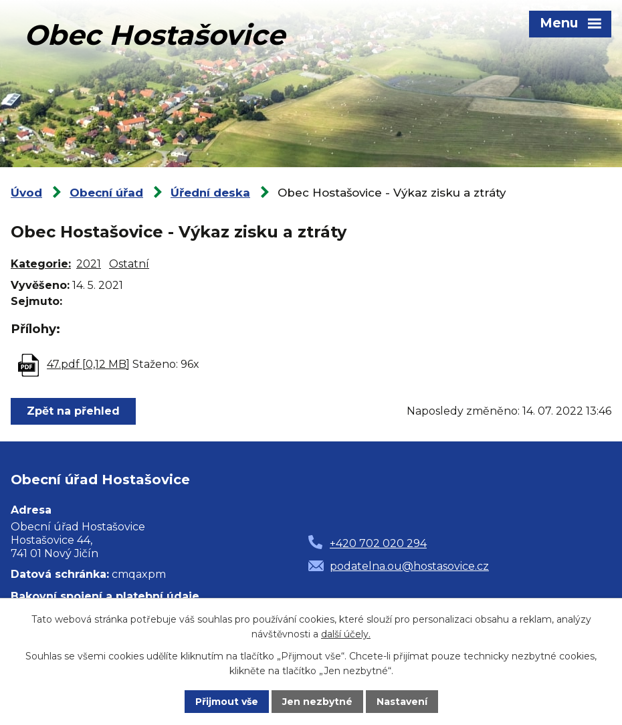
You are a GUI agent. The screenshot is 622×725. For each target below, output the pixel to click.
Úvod (26, 192)
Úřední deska (210, 192)
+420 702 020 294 (378, 543)
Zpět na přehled (73, 411)
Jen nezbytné (317, 702)
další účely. (346, 634)
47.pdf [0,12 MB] (88, 364)
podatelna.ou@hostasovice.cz (409, 566)
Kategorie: (41, 263)
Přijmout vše (226, 702)
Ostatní (129, 263)
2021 (88, 263)
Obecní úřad (106, 192)
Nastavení (402, 702)
